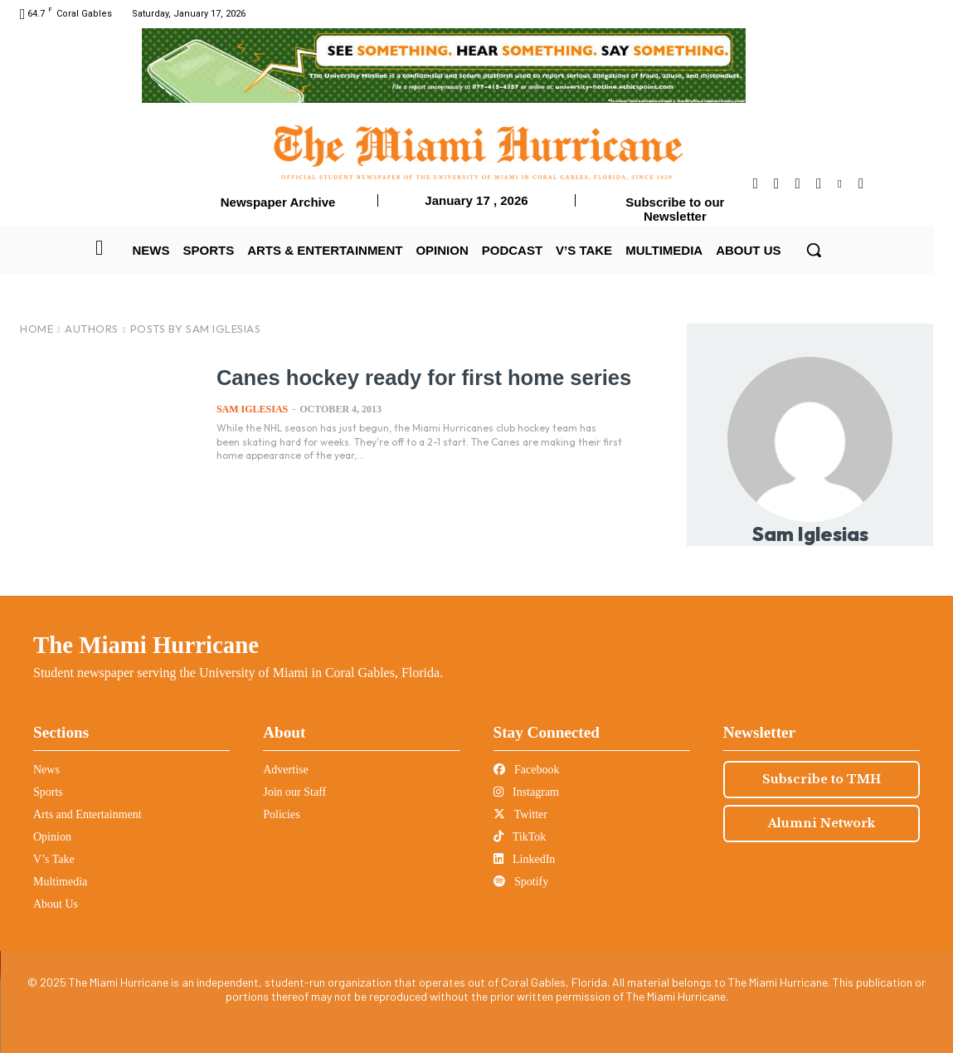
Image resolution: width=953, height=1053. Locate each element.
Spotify (521, 881)
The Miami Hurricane (146, 644)
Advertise (285, 769)
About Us (55, 904)
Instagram (526, 792)
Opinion (52, 837)
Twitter (520, 814)
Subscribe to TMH (821, 779)
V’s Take (54, 859)
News (46, 769)
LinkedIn (525, 859)
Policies (281, 814)
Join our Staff (294, 792)
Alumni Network (821, 823)
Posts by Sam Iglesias (195, 328)
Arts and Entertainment (87, 814)
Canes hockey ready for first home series (419, 377)
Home (36, 328)
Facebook (527, 769)
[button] (814, 250)
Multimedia (60, 881)
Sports (48, 792)
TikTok (520, 837)
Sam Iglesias (252, 408)
